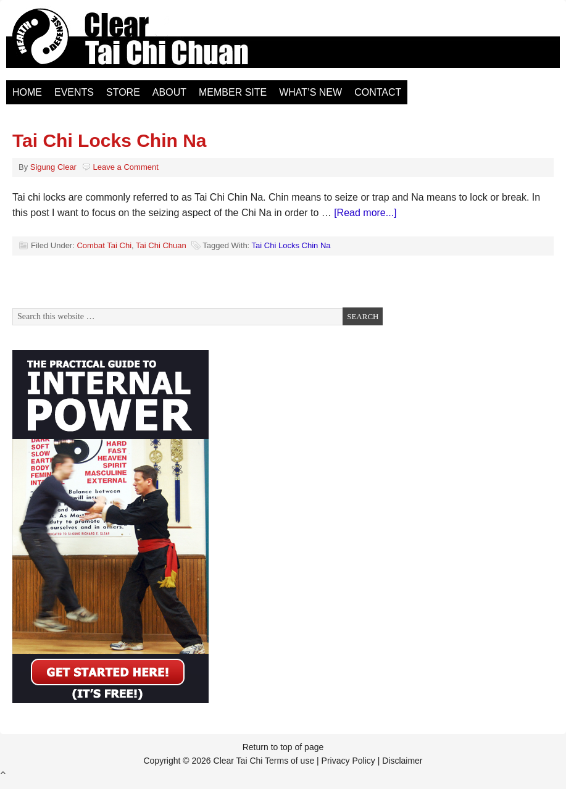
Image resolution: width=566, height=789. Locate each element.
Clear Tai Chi (145, 43)
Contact (377, 92)
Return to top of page (283, 747)
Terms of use (289, 761)
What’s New (310, 92)
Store (123, 92)
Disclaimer (402, 761)
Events (74, 92)
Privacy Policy (348, 761)
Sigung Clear (53, 167)
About (169, 92)
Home (27, 92)
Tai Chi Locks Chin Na (109, 140)
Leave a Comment (126, 167)
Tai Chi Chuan (161, 245)
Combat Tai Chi (104, 245)
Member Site (233, 92)
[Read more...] (365, 212)
